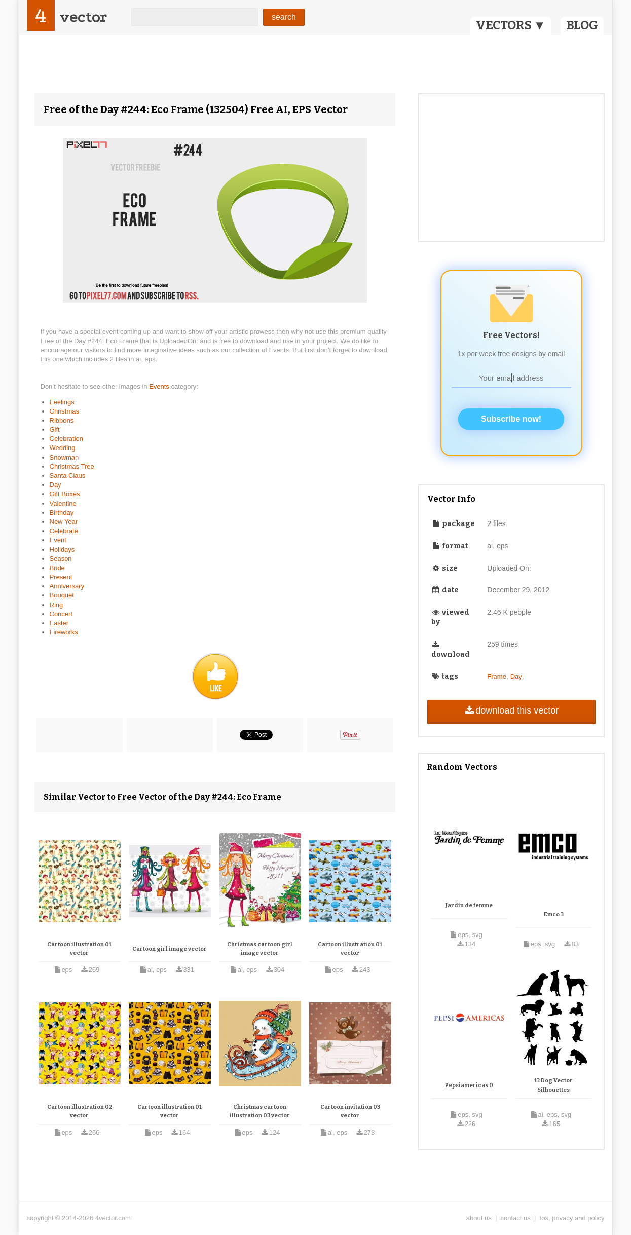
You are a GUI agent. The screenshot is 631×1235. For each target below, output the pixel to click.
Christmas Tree (72, 466)
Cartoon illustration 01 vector (79, 949)
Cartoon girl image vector (169, 949)
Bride (57, 568)
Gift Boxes (65, 494)
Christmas (65, 411)
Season (61, 559)
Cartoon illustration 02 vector (79, 1111)
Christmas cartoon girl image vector (259, 949)
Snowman (64, 457)
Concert (61, 614)
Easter (59, 623)
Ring (56, 605)
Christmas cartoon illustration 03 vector (260, 1111)
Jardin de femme (469, 905)
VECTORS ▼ (511, 25)
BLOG (582, 25)
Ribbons (62, 420)
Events (160, 386)
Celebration (67, 438)
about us (479, 1218)
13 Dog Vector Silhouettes (553, 1085)
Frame (496, 676)
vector (83, 17)
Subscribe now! (511, 419)
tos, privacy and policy (572, 1218)
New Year (64, 522)
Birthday (62, 512)
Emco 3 (554, 914)
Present (61, 577)
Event (58, 540)
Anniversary (67, 586)
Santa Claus (68, 475)
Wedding (63, 448)
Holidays (62, 549)
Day (55, 485)
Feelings (62, 402)
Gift (55, 429)
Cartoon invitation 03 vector (350, 1111)
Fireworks (64, 632)
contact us (516, 1218)
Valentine (63, 503)
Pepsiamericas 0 (469, 1085)
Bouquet (62, 595)
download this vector (511, 710)
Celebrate (64, 531)
